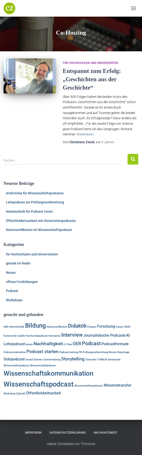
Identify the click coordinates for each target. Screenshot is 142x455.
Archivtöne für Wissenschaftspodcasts (35, 193)
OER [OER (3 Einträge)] (77, 343)
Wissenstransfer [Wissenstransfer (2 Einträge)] (118, 385)
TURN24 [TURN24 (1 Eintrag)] (102, 359)
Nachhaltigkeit (105, 432)
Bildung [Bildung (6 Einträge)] (35, 325)
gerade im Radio (18, 263)
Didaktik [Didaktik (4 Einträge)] (77, 326)
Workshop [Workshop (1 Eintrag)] (9, 393)
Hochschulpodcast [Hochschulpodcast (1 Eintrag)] (37, 335)
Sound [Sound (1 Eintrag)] (29, 359)
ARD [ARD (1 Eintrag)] (6, 326)
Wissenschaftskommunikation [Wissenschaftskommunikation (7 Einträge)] (48, 373)
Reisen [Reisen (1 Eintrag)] (113, 352)
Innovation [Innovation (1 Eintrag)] (55, 335)
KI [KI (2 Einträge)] (128, 335)
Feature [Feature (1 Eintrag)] (91, 326)
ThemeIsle (87, 444)
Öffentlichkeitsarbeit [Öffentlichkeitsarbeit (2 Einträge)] (43, 393)
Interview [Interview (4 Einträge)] (72, 335)
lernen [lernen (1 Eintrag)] (29, 344)
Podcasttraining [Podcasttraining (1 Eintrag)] (68, 352)
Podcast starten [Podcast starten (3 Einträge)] (42, 351)
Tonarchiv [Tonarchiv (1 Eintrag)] (91, 359)
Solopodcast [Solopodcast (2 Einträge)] (14, 359)
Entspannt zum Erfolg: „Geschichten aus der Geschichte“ (92, 79)
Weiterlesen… (86, 134)
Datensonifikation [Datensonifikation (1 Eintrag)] (57, 326)
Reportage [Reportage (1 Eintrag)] (123, 352)
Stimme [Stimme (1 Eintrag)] (38, 359)
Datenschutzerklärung (67, 432)
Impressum (33, 432)
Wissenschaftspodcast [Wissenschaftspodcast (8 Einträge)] (39, 384)
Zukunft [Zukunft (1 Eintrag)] (20, 393)
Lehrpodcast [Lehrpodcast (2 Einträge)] (14, 344)
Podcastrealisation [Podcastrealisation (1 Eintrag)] (15, 352)
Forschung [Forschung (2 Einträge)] (106, 326)
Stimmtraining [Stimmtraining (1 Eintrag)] (52, 359)
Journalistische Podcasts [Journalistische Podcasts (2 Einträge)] (104, 335)
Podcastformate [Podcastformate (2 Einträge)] (115, 344)
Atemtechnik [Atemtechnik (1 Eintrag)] (16, 326)
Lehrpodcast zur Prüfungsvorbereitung (35, 202)
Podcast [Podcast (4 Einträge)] (91, 343)
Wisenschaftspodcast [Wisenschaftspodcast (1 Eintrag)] (16, 365)
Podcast (12, 291)
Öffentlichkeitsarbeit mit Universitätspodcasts (41, 221)
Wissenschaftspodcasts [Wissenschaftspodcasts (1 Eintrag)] (88, 385)
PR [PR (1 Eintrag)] (80, 352)
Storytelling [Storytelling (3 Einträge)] (72, 359)
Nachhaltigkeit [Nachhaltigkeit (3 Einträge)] (48, 343)
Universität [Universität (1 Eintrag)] (114, 359)
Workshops (14, 300)
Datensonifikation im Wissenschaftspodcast (39, 230)
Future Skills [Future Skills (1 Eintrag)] (123, 326)
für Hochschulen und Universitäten (90, 63)
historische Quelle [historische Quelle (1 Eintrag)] (14, 335)
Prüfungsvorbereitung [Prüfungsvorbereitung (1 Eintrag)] (95, 352)
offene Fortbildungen (22, 282)
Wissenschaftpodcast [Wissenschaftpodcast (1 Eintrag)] (43, 365)
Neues (11, 272)
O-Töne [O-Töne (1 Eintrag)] (67, 344)
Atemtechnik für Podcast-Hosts (29, 211)
